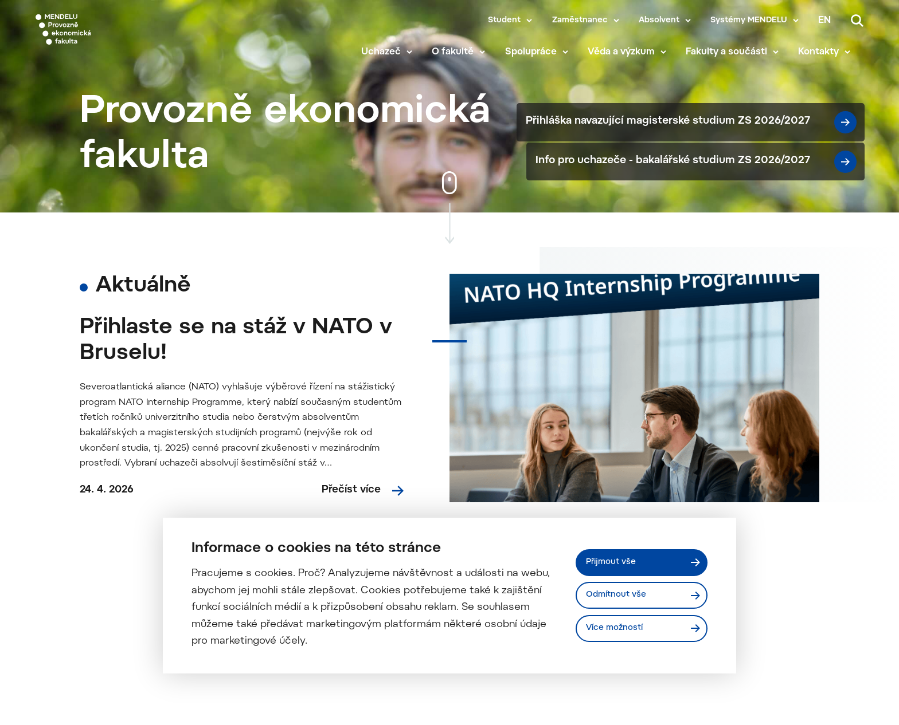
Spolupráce (543, 52)
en (824, 20)
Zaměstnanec (580, 21)
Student (504, 21)
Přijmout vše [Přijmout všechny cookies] (616, 560)
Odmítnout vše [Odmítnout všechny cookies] (621, 595)
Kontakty (831, 52)
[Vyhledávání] (857, 20)
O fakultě (466, 52)
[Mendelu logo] (103, 35)
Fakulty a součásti (739, 52)
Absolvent (659, 21)
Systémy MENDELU (748, 21)
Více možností (620, 630)
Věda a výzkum (633, 52)
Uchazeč (393, 52)
